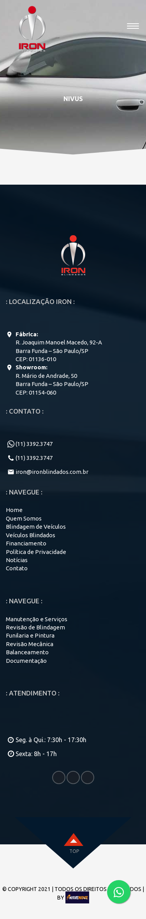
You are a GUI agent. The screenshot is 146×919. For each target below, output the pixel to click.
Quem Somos (24, 518)
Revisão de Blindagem (35, 627)
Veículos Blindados (30, 535)
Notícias (17, 560)
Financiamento (26, 543)
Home (14, 510)
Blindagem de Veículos (36, 526)
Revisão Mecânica (29, 644)
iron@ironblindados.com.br (52, 471)
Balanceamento (27, 652)
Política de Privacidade (36, 552)
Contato (17, 568)
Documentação (26, 660)
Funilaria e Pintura (30, 635)
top (74, 851)
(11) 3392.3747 (34, 443)
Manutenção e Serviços (36, 619)
